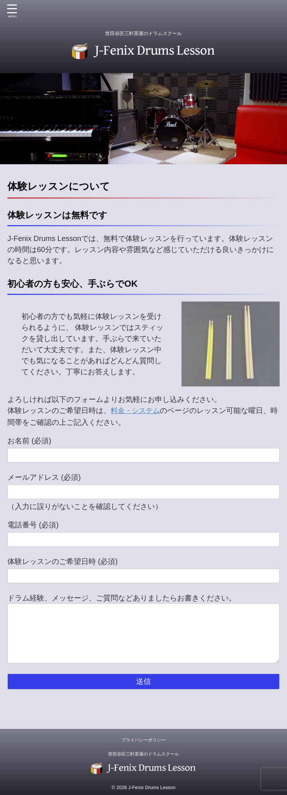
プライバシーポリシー (143, 739)
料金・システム (136, 410)
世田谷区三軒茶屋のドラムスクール (143, 753)
